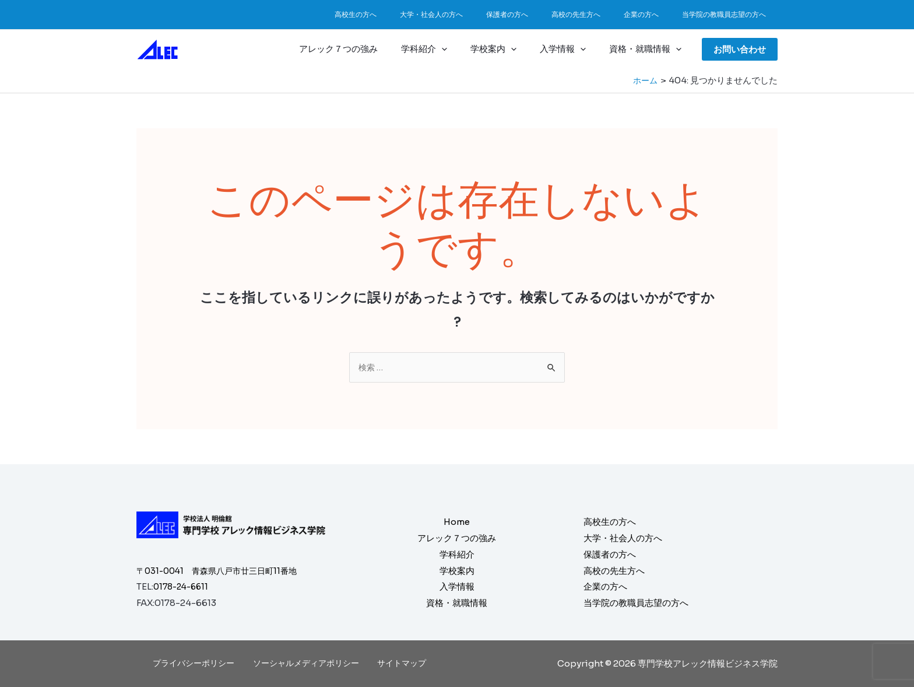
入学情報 (572, 49)
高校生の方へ (407, 14)
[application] (461, 49)
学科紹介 (444, 49)
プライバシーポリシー (197, 663)
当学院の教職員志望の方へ (729, 14)
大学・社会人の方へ (473, 14)
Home (457, 521)
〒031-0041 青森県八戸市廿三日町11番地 (222, 570)
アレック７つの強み (364, 48)
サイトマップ (398, 663)
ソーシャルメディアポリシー (307, 663)
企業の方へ (655, 14)
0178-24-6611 (183, 587)
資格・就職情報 (648, 49)
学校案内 (508, 49)
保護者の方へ (540, 14)
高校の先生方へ (599, 14)
